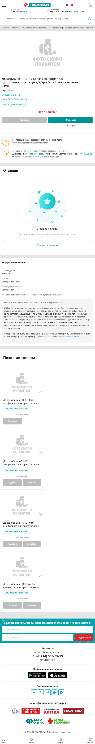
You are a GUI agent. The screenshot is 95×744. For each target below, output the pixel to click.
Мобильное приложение (47, 669)
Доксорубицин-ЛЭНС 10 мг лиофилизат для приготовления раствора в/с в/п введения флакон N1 (21, 402)
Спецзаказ (70, 120)
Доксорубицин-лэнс (12, 95)
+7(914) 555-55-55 (49, 656)
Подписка (24, 120)
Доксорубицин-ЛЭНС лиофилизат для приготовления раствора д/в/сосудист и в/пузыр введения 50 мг (21, 463)
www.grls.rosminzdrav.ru (69, 337)
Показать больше (47, 245)
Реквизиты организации (14, 99)
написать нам (35, 154)
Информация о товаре (14, 262)
